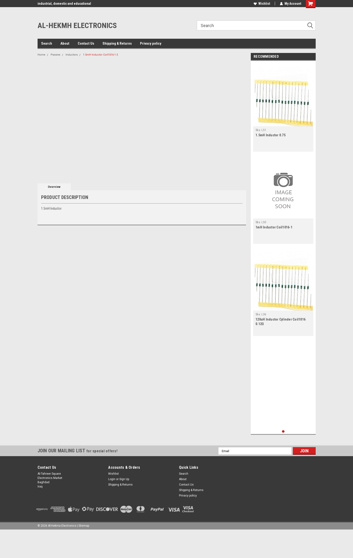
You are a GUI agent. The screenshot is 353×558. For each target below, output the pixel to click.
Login (111, 479)
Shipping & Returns (117, 43)
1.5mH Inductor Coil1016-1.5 (100, 54)
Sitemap (83, 525)
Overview (54, 187)
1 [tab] (283, 431)
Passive (55, 54)
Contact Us (86, 43)
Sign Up (124, 479)
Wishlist (262, 3)
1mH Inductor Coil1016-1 (274, 227)
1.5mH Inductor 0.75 (270, 135)
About (64, 43)
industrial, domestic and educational (64, 3)
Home (41, 54)
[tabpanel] (283, 107)
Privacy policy (150, 43)
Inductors (72, 54)
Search (46, 43)
